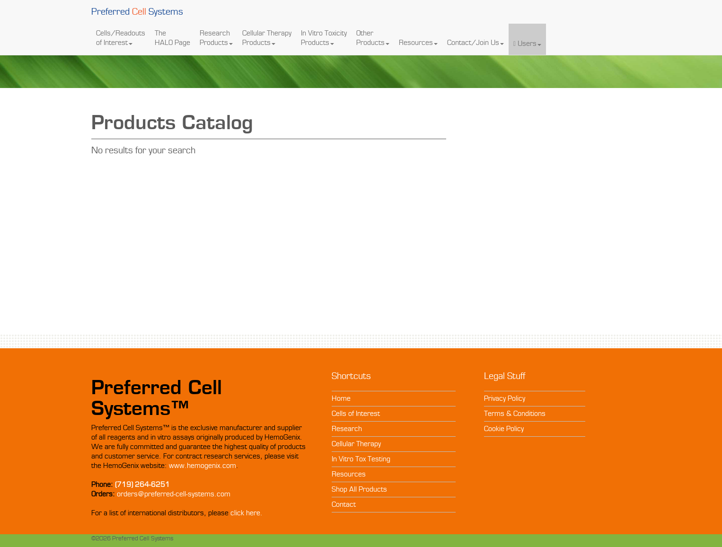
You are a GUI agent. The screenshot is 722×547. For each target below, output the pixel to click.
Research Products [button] (216, 38)
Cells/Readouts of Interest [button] (120, 38)
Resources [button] (418, 38)
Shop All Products (359, 489)
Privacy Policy (504, 398)
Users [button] (527, 39)
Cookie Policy (504, 428)
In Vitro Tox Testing (361, 459)
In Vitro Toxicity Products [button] (324, 38)
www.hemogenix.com (202, 465)
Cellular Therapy (356, 444)
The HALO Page (172, 38)
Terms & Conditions (515, 413)
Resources (349, 474)
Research (347, 428)
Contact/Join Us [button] (475, 38)
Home (341, 398)
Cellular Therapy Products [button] (266, 38)
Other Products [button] (372, 38)
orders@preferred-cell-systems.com (173, 494)
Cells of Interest (356, 413)
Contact (344, 504)
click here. (246, 513)
